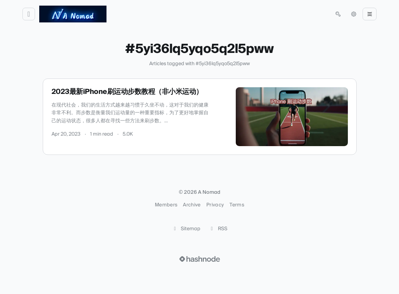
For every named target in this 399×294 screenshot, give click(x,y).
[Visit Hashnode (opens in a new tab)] (199, 259)
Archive (191, 205)
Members (166, 205)
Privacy (215, 205)
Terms (236, 205)
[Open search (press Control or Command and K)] (338, 14)
